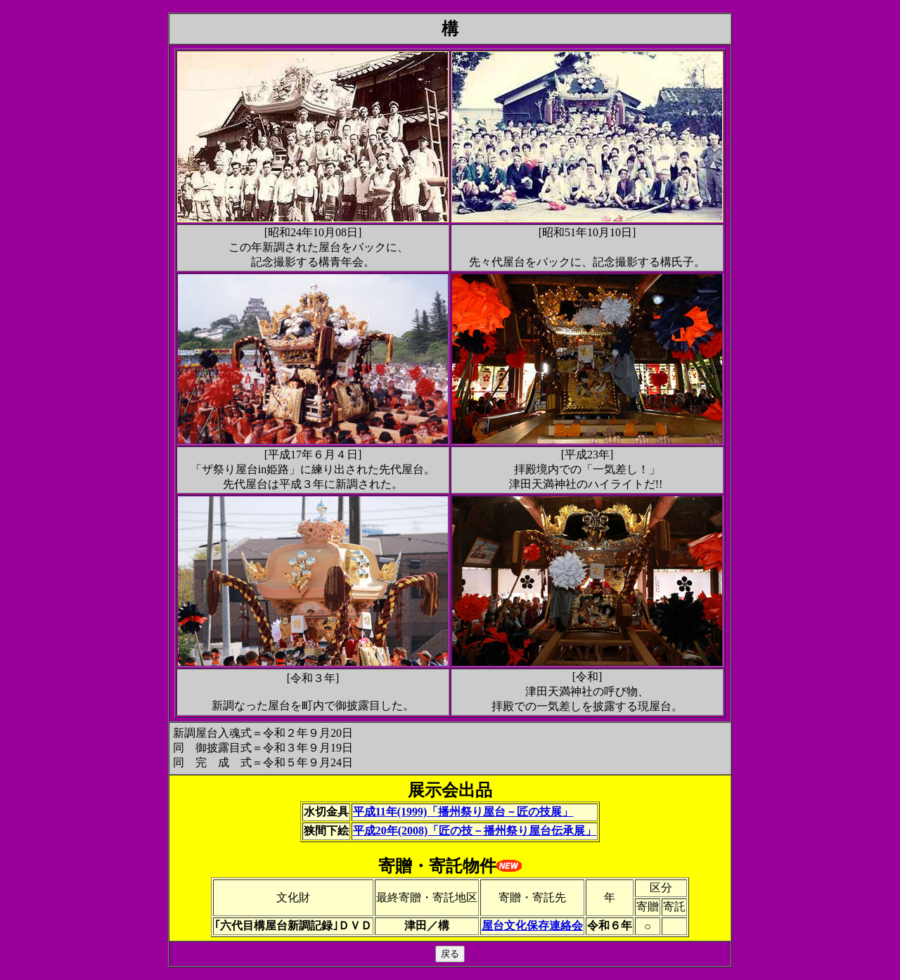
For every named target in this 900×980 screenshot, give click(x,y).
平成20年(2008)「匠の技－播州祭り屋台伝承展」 (475, 831)
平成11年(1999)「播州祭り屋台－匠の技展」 (463, 812)
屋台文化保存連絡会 (532, 925)
